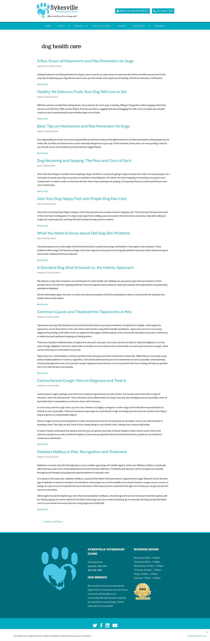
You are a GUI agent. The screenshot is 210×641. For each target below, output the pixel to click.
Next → (60, 521)
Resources (139, 26)
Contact (121, 26)
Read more (42, 84)
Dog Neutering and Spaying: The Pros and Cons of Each (84, 160)
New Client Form (101, 26)
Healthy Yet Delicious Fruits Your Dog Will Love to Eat (81, 92)
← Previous (47, 521)
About (61, 26)
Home (48, 26)
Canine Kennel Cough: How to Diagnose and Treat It (81, 380)
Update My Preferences (197, 636)
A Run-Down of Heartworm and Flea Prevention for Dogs (85, 61)
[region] (105, 635)
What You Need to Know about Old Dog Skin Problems (83, 233)
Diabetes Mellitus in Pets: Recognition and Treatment (82, 452)
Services (78, 26)
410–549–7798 (95, 570)
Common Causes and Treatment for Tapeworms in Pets (84, 312)
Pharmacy (159, 26)
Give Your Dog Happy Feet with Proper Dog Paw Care (81, 198)
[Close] (207, 631)
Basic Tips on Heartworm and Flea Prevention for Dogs (83, 126)
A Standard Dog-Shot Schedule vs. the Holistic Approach (85, 267)
